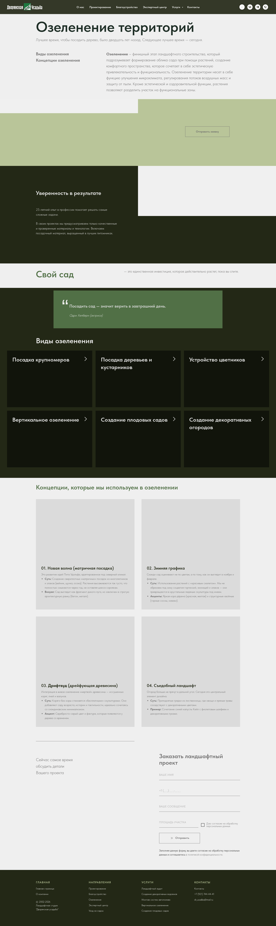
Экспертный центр (155, 7)
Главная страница (45, 888)
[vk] (250, 7)
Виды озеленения (52, 53)
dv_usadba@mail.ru (203, 899)
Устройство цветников (217, 359)
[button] (207, 131)
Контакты (193, 7)
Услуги (176, 7)
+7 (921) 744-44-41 (204, 894)
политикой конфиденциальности (205, 854)
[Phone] (265, 7)
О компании (42, 894)
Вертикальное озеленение (45, 419)
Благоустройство (127, 7)
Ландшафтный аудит (152, 888)
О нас (80, 7)
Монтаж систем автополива (156, 899)
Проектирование (100, 7)
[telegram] (257, 7)
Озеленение (95, 899)
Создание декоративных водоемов (159, 894)
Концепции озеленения (58, 60)
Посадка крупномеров (40, 359)
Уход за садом (96, 910)
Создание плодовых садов (134, 419)
